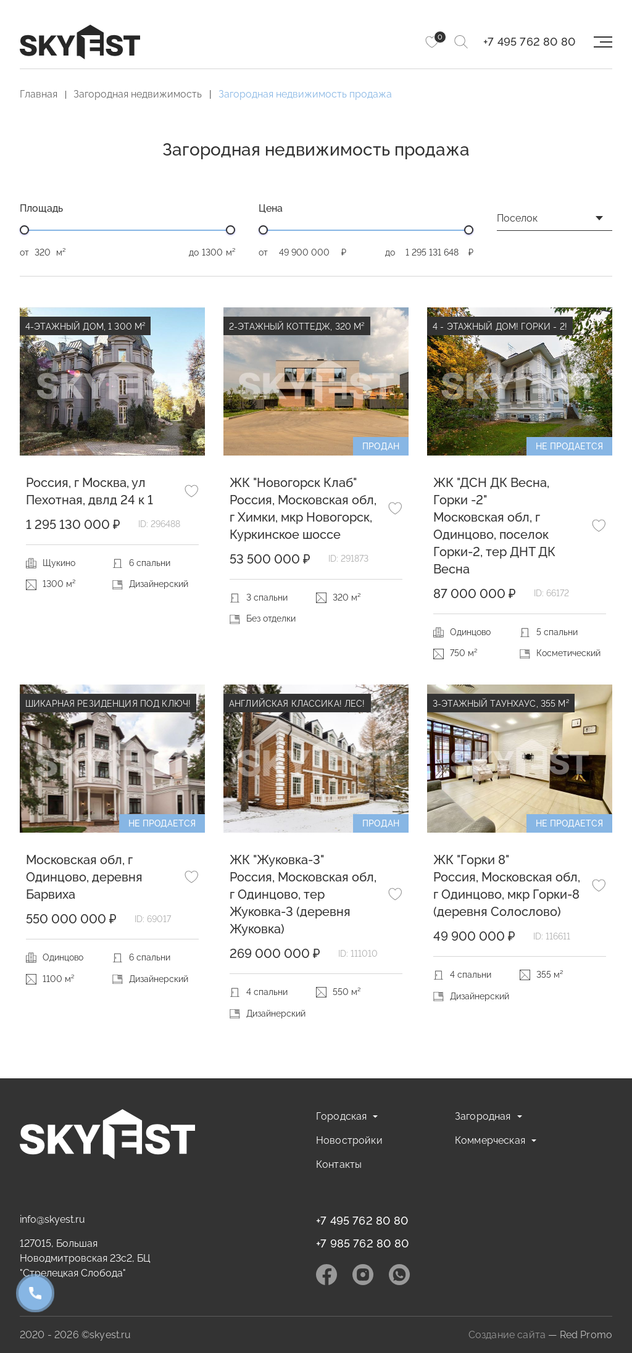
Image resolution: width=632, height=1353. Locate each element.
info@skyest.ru (52, 1219)
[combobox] (554, 221)
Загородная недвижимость (137, 94)
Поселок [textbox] (517, 218)
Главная (38, 94)
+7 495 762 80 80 (529, 41)
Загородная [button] (483, 1116)
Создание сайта (507, 1335)
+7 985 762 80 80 (362, 1243)
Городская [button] (341, 1116)
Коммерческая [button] (490, 1140)
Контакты (339, 1164)
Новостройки (349, 1140)
